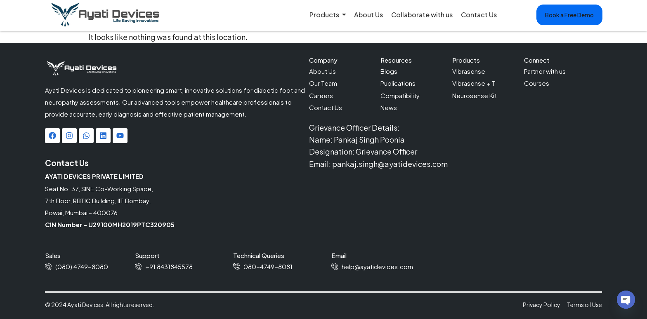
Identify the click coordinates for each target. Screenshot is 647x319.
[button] (569, 15)
